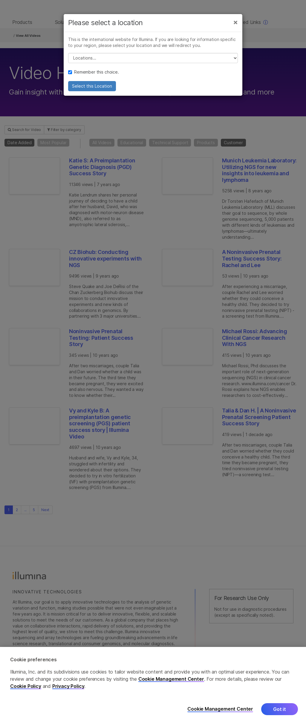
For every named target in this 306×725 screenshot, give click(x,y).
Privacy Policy (68, 686)
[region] (153, 686)
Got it (279, 709)
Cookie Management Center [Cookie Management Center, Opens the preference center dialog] (220, 709)
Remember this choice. (93, 76)
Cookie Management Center (171, 679)
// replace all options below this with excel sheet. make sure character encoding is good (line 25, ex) (153, 62)
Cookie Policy (25, 686)
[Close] (235, 26)
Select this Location (92, 90)
